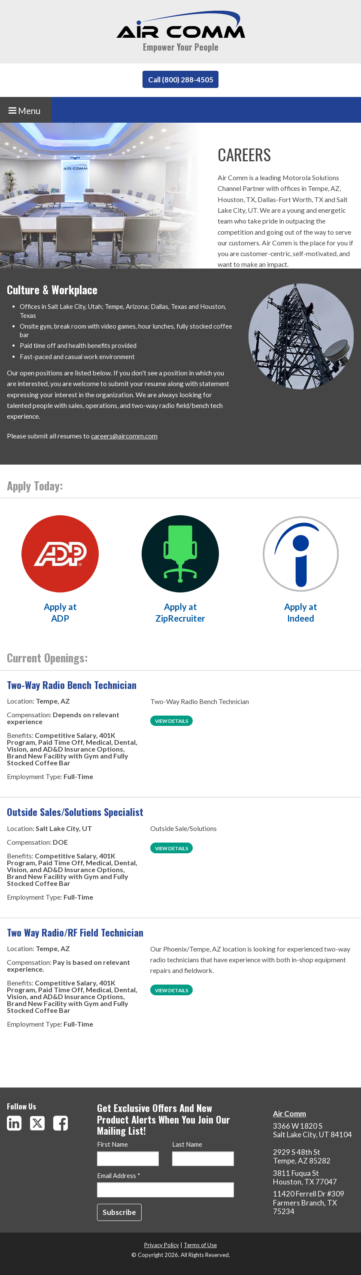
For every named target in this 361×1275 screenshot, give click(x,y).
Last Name (187, 1144)
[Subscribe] (119, 1212)
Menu (24, 111)
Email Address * (118, 1175)
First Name (112, 1144)
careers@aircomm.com (124, 436)
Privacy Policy (161, 1245)
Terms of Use (200, 1245)
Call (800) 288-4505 (180, 79)
